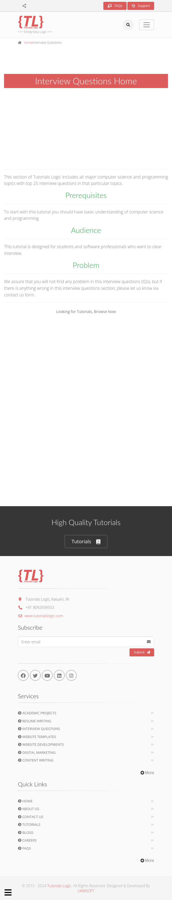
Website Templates (37, 736)
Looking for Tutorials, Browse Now (86, 311)
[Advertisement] (86, 127)
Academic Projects (37, 713)
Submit (142, 652)
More (146, 772)
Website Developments (41, 744)
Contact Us (30, 816)
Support (141, 5)
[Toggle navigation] (146, 24)
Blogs (25, 832)
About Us (28, 808)
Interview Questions (39, 728)
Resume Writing (34, 721)
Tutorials (86, 541)
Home (28, 42)
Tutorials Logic (59, 885)
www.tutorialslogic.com (40, 615)
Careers (27, 840)
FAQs (115, 5)
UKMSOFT (86, 890)
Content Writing (35, 760)
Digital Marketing (37, 752)
